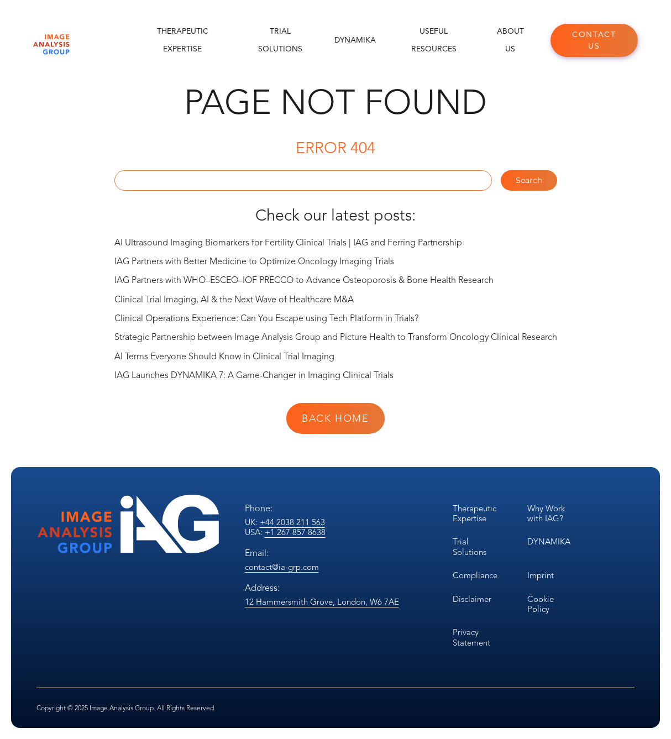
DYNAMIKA (355, 40)
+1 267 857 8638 (295, 532)
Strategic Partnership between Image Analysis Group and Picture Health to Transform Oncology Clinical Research (335, 337)
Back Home (335, 418)
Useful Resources (434, 40)
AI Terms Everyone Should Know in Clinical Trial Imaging (224, 356)
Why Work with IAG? (546, 513)
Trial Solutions (280, 40)
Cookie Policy (540, 604)
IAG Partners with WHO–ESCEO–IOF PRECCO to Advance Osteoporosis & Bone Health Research (304, 280)
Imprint (540, 575)
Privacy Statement (471, 637)
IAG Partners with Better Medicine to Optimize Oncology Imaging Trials (254, 261)
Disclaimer (472, 599)
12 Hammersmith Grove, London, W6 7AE (322, 602)
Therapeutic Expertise (182, 40)
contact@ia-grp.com (282, 567)
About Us (510, 40)
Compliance (475, 575)
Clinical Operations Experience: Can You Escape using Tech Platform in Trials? (266, 318)
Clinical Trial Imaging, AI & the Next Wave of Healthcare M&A (234, 299)
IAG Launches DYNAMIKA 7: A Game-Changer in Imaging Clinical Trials (254, 375)
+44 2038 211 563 (292, 522)
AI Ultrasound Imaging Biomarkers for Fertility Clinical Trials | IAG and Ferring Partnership (288, 242)
